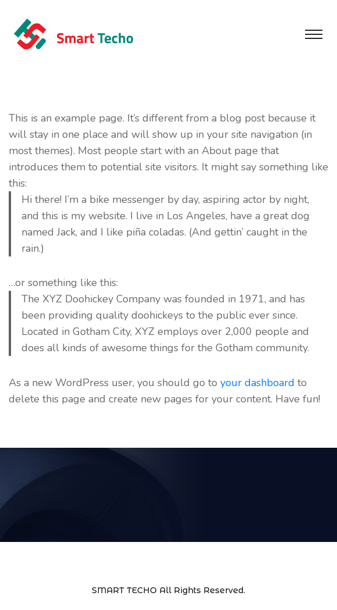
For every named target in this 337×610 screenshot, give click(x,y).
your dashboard (257, 383)
